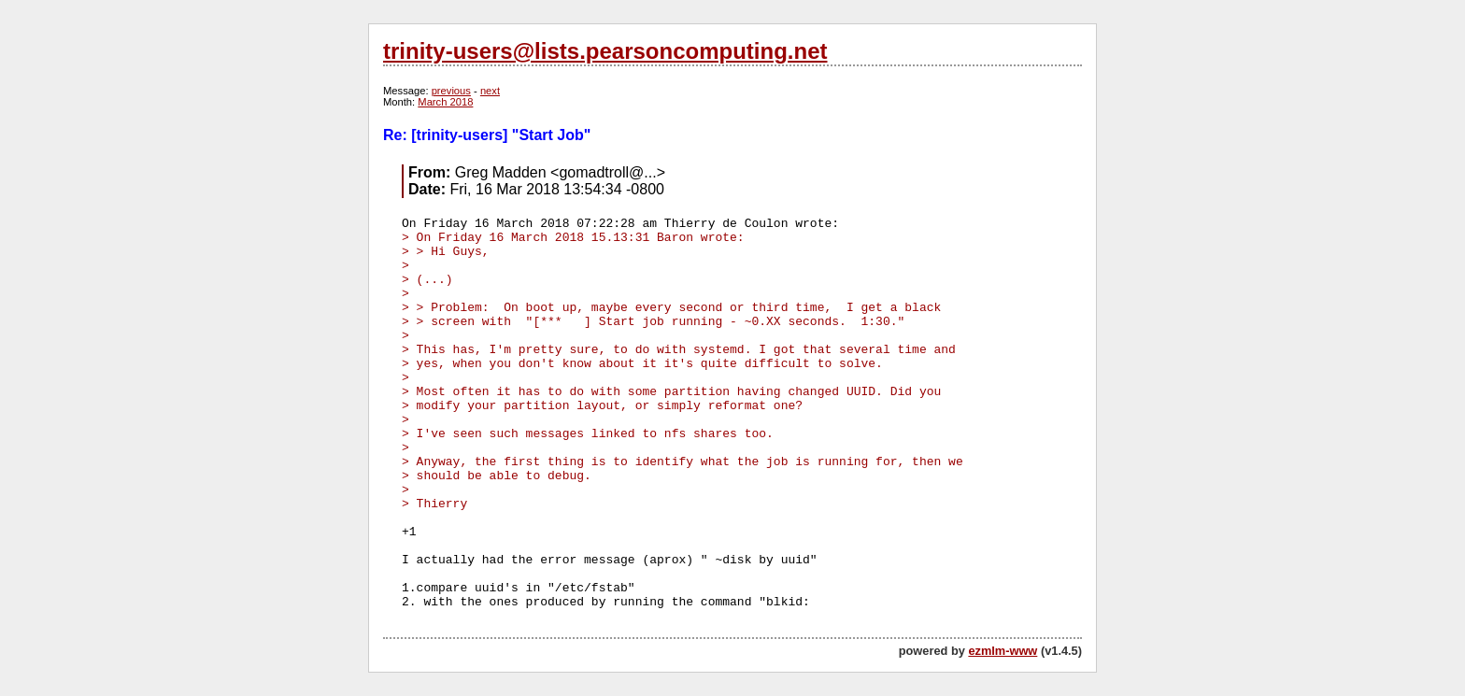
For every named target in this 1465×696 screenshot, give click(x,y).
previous (451, 90)
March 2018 (445, 101)
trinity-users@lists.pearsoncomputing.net (605, 51)
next (490, 90)
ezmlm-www (1002, 651)
